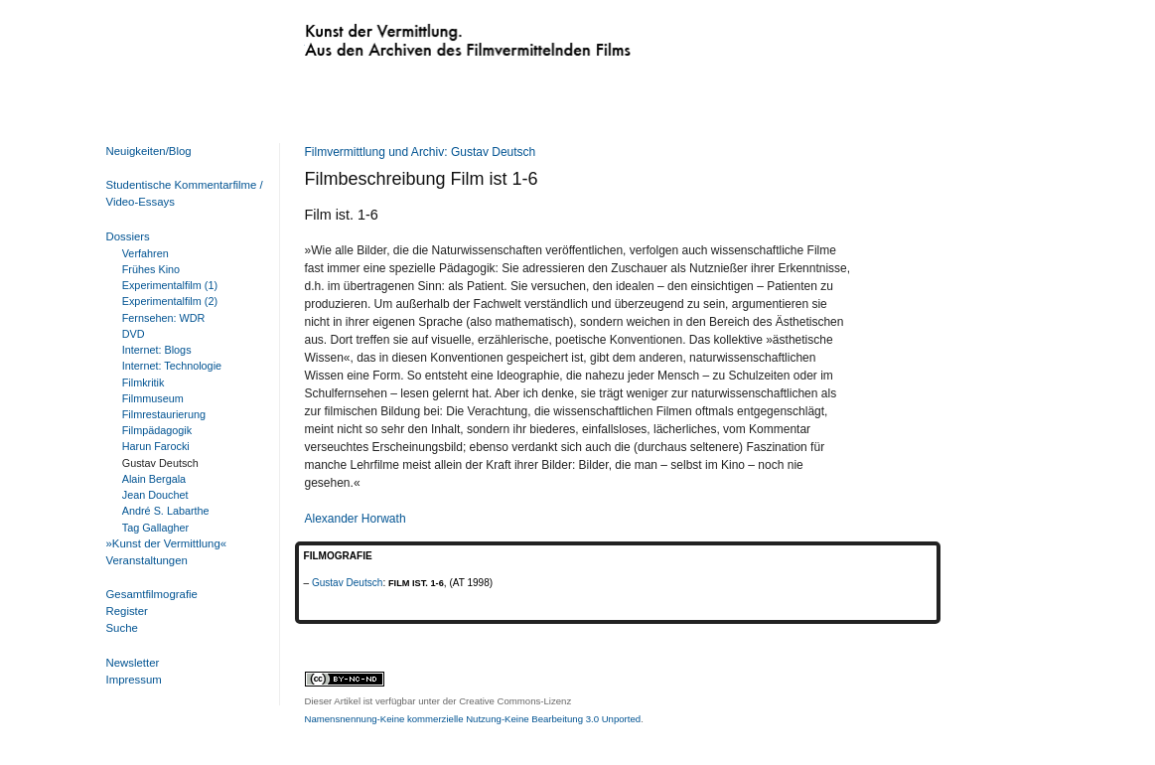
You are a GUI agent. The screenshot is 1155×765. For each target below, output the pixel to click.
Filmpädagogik (157, 430)
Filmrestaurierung (164, 414)
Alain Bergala (154, 479)
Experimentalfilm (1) (169, 285)
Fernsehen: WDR (164, 318)
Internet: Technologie (171, 366)
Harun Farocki (156, 446)
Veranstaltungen (147, 560)
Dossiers (128, 236)
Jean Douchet (155, 495)
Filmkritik (143, 382)
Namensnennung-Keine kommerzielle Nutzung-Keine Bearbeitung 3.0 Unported (473, 718)
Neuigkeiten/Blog (149, 151)
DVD (133, 334)
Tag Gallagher (155, 528)
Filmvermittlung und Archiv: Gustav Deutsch (420, 152)
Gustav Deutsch (347, 582)
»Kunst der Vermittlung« (166, 543)
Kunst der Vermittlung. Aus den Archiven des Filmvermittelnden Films (427, 36)
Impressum (134, 680)
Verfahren (145, 253)
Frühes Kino (151, 269)
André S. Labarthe (166, 511)
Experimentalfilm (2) (169, 301)
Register (127, 611)
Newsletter (133, 663)
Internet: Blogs (157, 350)
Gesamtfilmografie (152, 594)
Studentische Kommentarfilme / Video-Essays (180, 193)
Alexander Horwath (355, 519)
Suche (122, 628)
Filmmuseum (153, 398)
